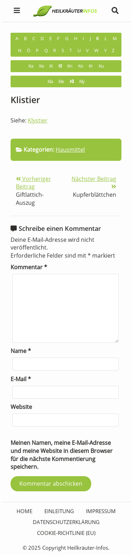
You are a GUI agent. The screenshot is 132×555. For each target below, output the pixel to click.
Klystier (38, 120)
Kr (91, 66)
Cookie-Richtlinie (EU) (66, 532)
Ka (31, 66)
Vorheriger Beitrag (33, 183)
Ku (101, 66)
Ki (50, 66)
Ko (80, 66)
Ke (41, 66)
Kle (61, 81)
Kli (72, 81)
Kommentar (29, 267)
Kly (81, 81)
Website (21, 407)
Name (21, 351)
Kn (69, 66)
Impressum (101, 511)
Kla (50, 81)
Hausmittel (70, 149)
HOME (24, 511)
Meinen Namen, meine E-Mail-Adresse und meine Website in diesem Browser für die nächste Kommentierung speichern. (62, 455)
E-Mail (21, 379)
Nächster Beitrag (93, 182)
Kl (60, 66)
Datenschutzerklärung (66, 521)
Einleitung (59, 511)
